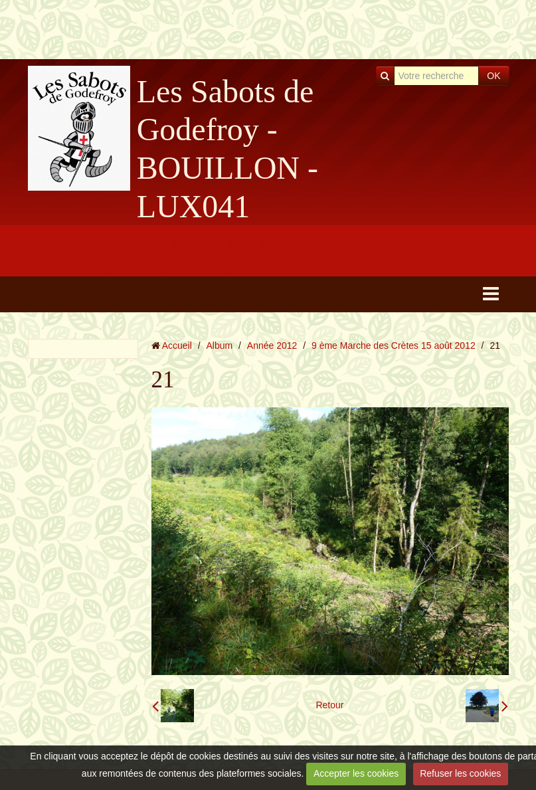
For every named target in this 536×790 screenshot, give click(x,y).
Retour (329, 705)
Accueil (177, 345)
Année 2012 (272, 345)
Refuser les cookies (460, 773)
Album (219, 345)
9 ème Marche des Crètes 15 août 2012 (394, 345)
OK (493, 75)
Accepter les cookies (356, 773)
